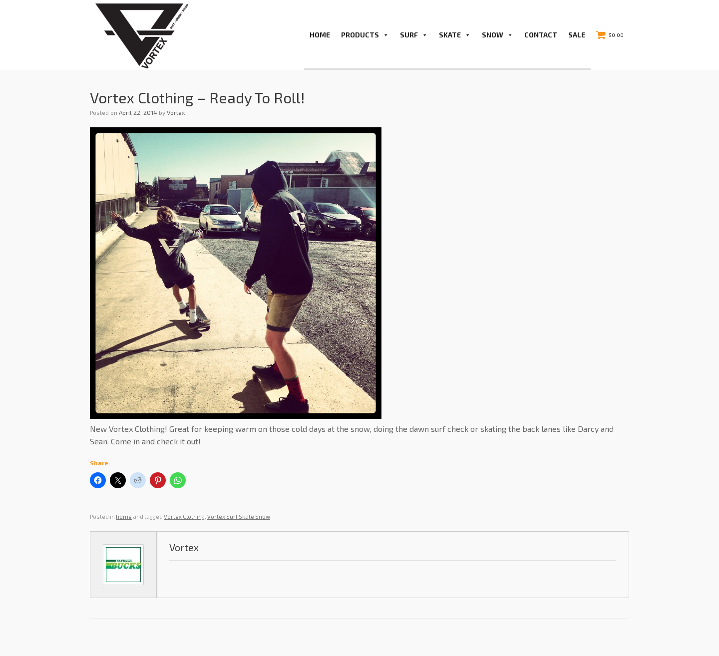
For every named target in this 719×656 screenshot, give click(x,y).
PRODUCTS (365, 35)
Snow (497, 35)
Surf (414, 35)
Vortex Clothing (184, 516)
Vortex (176, 112)
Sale (576, 34)
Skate (455, 35)
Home (320, 34)
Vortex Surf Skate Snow (238, 516)
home (124, 516)
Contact (540, 34)
